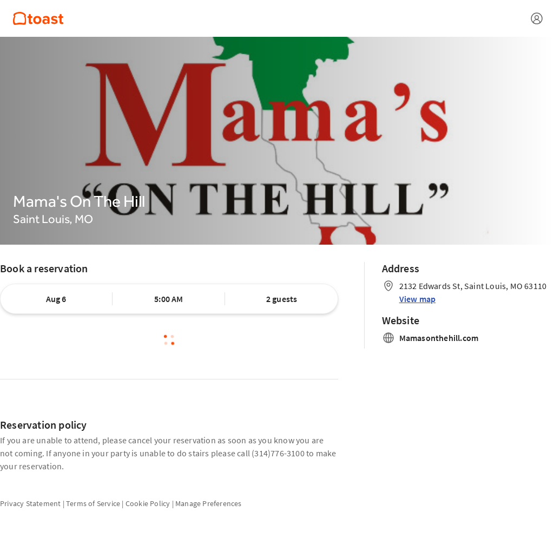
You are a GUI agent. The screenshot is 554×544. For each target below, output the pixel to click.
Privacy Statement (30, 503)
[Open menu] (537, 18)
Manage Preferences (208, 503)
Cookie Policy (148, 503)
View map (417, 298)
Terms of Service (93, 503)
